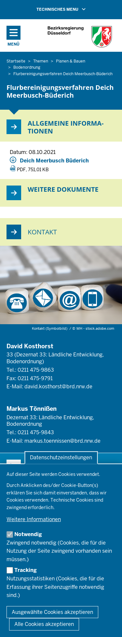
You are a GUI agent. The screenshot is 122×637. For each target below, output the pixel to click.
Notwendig (28, 534)
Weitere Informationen (34, 519)
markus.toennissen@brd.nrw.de (62, 440)
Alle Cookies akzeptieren (44, 624)
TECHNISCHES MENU (70, 9)
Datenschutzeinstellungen (61, 457)
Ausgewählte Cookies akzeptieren (52, 612)
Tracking (25, 570)
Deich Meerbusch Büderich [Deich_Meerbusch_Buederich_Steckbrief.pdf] (54, 160)
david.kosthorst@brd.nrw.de (58, 386)
